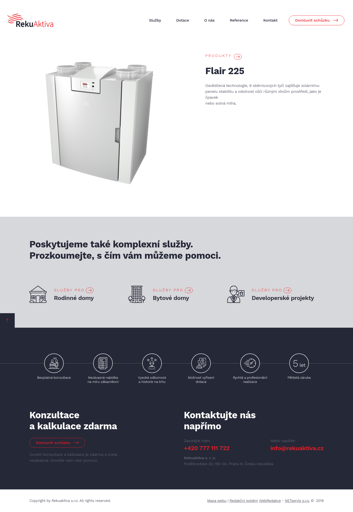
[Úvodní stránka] (30, 20)
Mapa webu (217, 501)
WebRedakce (270, 501)
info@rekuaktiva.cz (297, 448)
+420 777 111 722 (206, 448)
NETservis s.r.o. (297, 501)
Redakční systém (243, 501)
